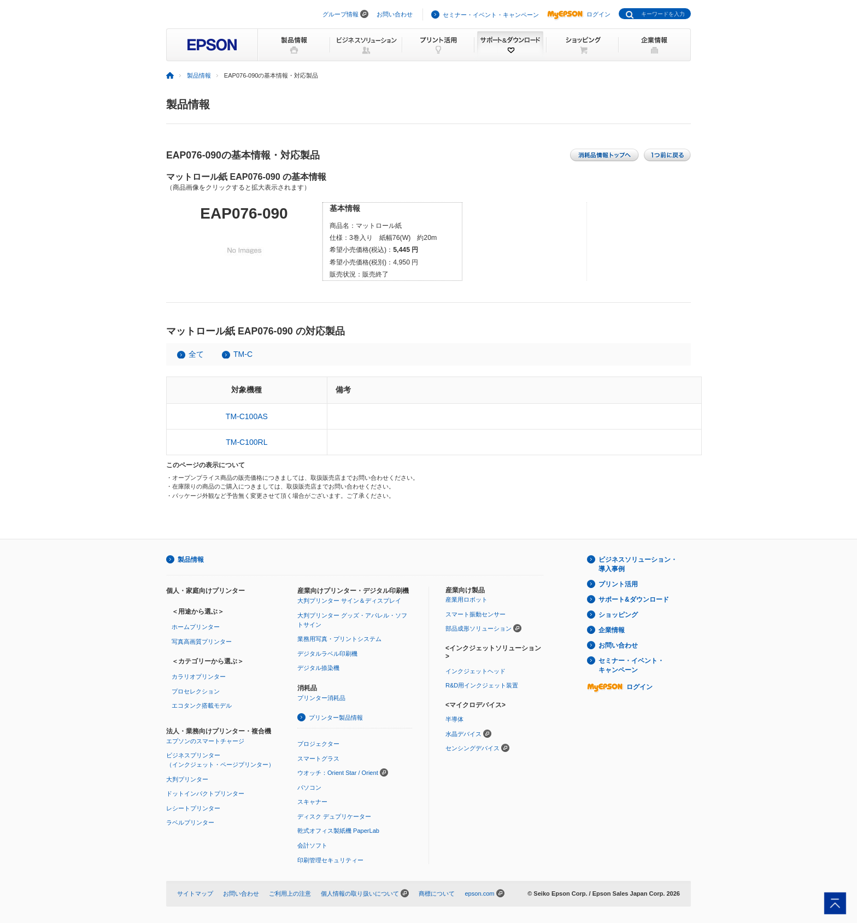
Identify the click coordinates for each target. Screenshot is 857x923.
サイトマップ (195, 893)
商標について (437, 893)
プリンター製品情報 (336, 717)
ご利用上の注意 (290, 893)
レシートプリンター (193, 808)
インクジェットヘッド (475, 671)
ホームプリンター (196, 627)
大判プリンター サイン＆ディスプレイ (349, 600)
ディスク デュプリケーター (334, 816)
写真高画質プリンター (202, 641)
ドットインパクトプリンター (205, 793)
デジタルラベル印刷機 (327, 653)
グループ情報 (340, 14)
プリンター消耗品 (321, 698)
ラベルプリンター (190, 822)
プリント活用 (618, 584)
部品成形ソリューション (478, 628)
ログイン (579, 14)
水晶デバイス (463, 734)
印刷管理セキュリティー (330, 860)
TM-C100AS (247, 416)
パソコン (309, 787)
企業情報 (611, 630)
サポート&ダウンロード (633, 599)
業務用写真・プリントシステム (339, 639)
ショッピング (618, 615)
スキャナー (312, 801)
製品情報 (199, 75)
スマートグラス (318, 758)
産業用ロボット (466, 599)
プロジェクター (318, 743)
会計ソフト (312, 845)
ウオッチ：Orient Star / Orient (337, 772)
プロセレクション (196, 691)
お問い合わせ (395, 14)
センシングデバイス (472, 748)
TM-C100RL (246, 442)
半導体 (454, 719)
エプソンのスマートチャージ (205, 741)
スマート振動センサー (475, 614)
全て (196, 354)
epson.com (479, 893)
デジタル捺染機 (318, 668)
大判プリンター (187, 779)
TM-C (243, 354)
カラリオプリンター (199, 676)
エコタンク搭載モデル (202, 705)
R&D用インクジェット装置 (481, 685)
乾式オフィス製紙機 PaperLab (338, 830)
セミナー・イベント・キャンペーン (491, 14)
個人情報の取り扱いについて (360, 893)
